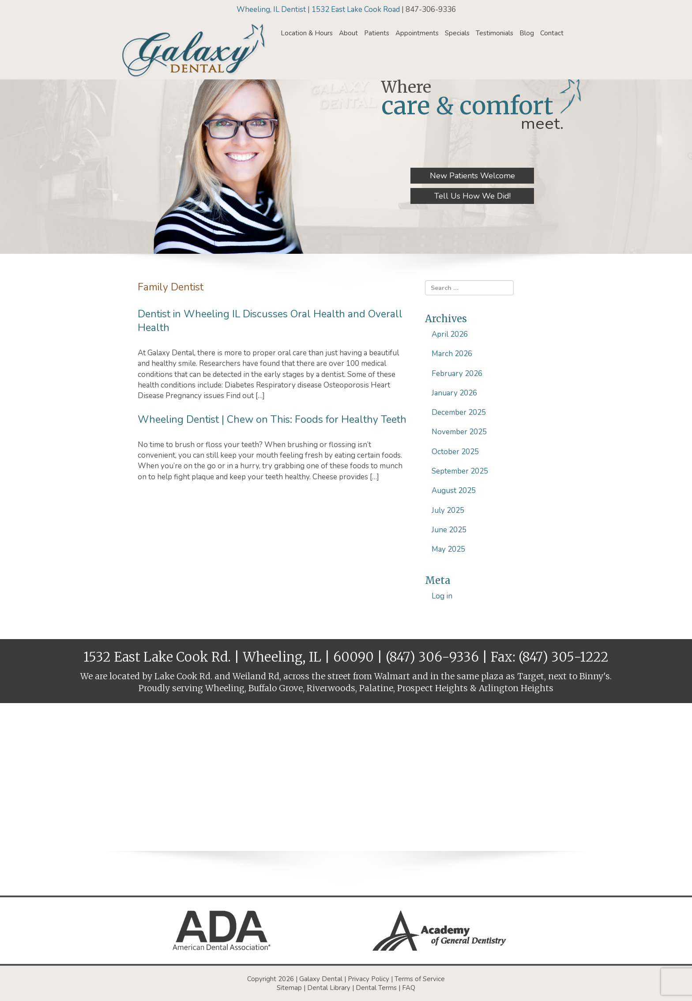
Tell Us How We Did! (472, 196)
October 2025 (455, 452)
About (348, 33)
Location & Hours (307, 33)
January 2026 (454, 393)
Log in (442, 596)
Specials (457, 33)
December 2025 (459, 412)
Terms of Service (420, 979)
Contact (552, 33)
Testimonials (494, 33)
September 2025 (460, 471)
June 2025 (449, 530)
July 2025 (448, 510)
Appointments (417, 33)
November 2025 (459, 432)
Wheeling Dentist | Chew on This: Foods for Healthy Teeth (272, 419)
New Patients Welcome (472, 175)
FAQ (408, 987)
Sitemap (289, 987)
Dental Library (328, 987)
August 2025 (454, 490)
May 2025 (448, 549)
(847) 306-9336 (432, 657)
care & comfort (467, 105)
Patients (376, 33)
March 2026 (452, 354)
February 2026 (457, 374)
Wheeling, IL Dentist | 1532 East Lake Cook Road (319, 9)
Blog (526, 33)
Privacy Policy (368, 979)
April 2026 (450, 334)
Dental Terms (376, 987)
